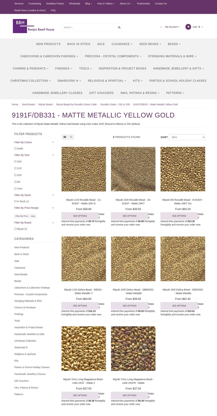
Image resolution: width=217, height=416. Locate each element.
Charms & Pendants (30, 68)
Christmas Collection (31, 80)
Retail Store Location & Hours (30, 10)
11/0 (19, 168)
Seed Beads (150, 44)
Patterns (175, 93)
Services (19, 3)
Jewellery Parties (55, 3)
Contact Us (161, 3)
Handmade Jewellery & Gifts (178, 68)
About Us (126, 3)
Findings (63, 68)
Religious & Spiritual (107, 80)
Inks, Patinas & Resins (140, 93)
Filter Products (28, 134)
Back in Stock (78, 44)
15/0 (19, 175)
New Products (48, 44)
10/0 (19, 161)
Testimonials (143, 3)
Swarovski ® (69, 80)
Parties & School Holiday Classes (177, 80)
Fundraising (35, 3)
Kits (138, 80)
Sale (101, 44)
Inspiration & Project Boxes (122, 68)
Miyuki (22, 229)
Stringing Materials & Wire (172, 56)
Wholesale (74, 3)
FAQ (53, 10)
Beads (174, 44)
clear (33, 216)
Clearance (122, 44)
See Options (80, 216)
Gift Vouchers (101, 93)
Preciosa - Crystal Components (113, 56)
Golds (20, 148)
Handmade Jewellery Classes (58, 93)
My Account (169, 27)
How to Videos (106, 3)
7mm (19, 188)
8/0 (18, 181)
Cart (194, 27)
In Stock (23, 201)
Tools (85, 68)
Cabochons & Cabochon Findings (49, 56)
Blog (88, 3)
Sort (163, 137)
